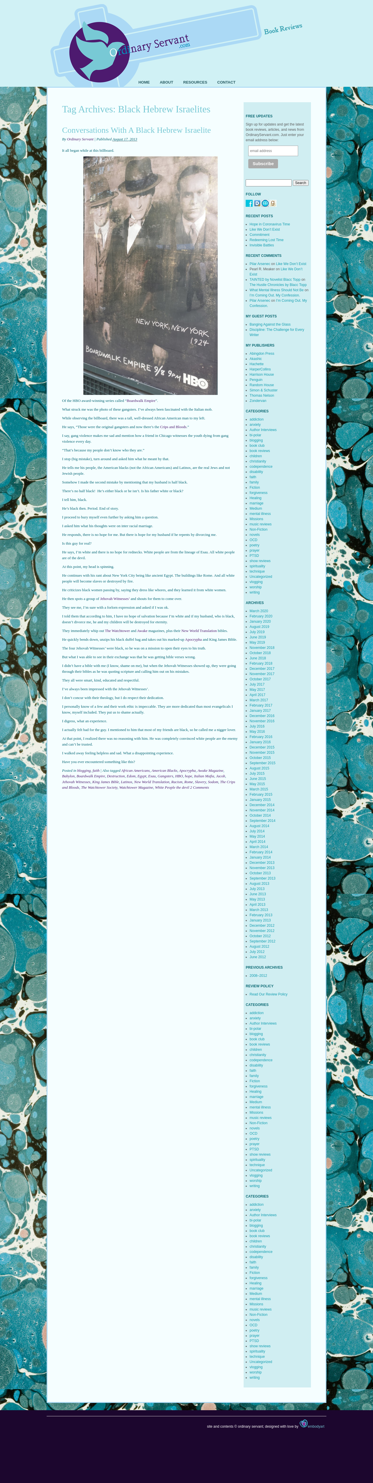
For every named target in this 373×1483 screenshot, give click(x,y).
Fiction (255, 487)
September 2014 (263, 821)
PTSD (254, 556)
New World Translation (199, 630)
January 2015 (260, 800)
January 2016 (260, 742)
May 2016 (257, 732)
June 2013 (258, 894)
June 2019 (258, 637)
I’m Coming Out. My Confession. (275, 295)
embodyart (311, 1426)
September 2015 (263, 763)
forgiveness (259, 493)
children (256, 456)
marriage (256, 503)
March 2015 (259, 789)
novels (255, 535)
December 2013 (262, 863)
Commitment (260, 235)
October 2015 (260, 758)
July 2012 (257, 952)
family (254, 482)
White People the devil (172, 787)
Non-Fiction (259, 529)
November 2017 (262, 674)
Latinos (126, 782)
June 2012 (258, 957)
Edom (131, 776)
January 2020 (260, 621)
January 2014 (260, 857)
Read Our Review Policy (269, 994)
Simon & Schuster (264, 390)
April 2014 (257, 842)
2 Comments (199, 787)
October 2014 (260, 815)
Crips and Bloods (173, 427)
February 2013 (261, 915)
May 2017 (257, 690)
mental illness (260, 514)
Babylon (68, 776)
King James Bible (105, 782)
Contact (226, 82)
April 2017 (257, 695)
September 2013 (263, 878)
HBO (179, 776)
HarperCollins (260, 369)
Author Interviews (263, 430)
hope (188, 776)
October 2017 (260, 679)
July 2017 (257, 684)
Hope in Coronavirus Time (270, 224)
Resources (195, 82)
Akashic (256, 359)
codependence (261, 467)
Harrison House (262, 374)
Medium (256, 508)
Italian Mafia (204, 776)
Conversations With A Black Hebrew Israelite (136, 130)
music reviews (261, 524)
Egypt (142, 776)
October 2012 (260, 936)
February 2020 (261, 616)
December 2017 (262, 669)
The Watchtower (117, 630)
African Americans (135, 770)
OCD (254, 540)
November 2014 (262, 810)
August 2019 (259, 627)
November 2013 (262, 868)
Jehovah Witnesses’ (115, 598)
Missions (256, 519)
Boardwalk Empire (141, 400)
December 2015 (262, 747)
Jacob (220, 776)
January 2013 (260, 920)
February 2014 (261, 852)
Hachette (257, 364)
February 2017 (261, 705)
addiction (257, 419)
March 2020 (259, 611)
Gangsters (165, 776)
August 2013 (259, 884)
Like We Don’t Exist (265, 229)
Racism (176, 782)
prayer (255, 550)
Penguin (256, 380)
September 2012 (263, 941)
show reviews (260, 561)
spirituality (257, 566)
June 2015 (258, 779)
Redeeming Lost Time (267, 240)
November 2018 (262, 648)
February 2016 (261, 737)
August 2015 (259, 768)
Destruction (116, 776)
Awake (142, 630)
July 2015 (257, 773)
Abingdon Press (262, 354)
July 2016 (257, 726)
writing (255, 592)
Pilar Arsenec (260, 264)
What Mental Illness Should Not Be (277, 290)
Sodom (213, 782)
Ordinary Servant (80, 139)
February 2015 (261, 794)
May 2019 (257, 642)
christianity (258, 461)
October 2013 (260, 873)
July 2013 (257, 889)
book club (257, 446)
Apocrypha (193, 639)
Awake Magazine (210, 770)
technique (257, 571)
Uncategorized (261, 577)
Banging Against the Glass (270, 324)
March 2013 (259, 910)
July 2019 (257, 632)
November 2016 (262, 721)
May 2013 (257, 899)
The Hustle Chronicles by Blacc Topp (278, 285)
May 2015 (257, 784)
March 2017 (259, 700)
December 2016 (262, 716)
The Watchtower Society (99, 787)
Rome (188, 782)
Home (144, 82)
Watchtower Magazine (136, 787)
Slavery (200, 782)
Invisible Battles (262, 245)
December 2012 (262, 926)
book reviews (260, 451)
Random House (262, 385)
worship (256, 587)
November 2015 (262, 753)
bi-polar (255, 435)
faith (96, 770)
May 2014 (257, 836)
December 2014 (262, 805)
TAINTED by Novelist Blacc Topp (275, 280)
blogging (84, 770)
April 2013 (257, 905)
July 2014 (257, 831)
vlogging (256, 582)
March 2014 (259, 847)
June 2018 (258, 658)
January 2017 (260, 711)
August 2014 (259, 826)
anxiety (255, 425)
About (166, 82)
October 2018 (260, 653)
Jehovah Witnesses (76, 782)
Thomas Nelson (262, 395)
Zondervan (258, 401)
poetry (254, 545)
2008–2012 (258, 976)
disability (256, 472)
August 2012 (259, 946)
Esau (152, 776)
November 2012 (262, 931)
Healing (256, 498)
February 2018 (261, 663)
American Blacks (164, 770)
